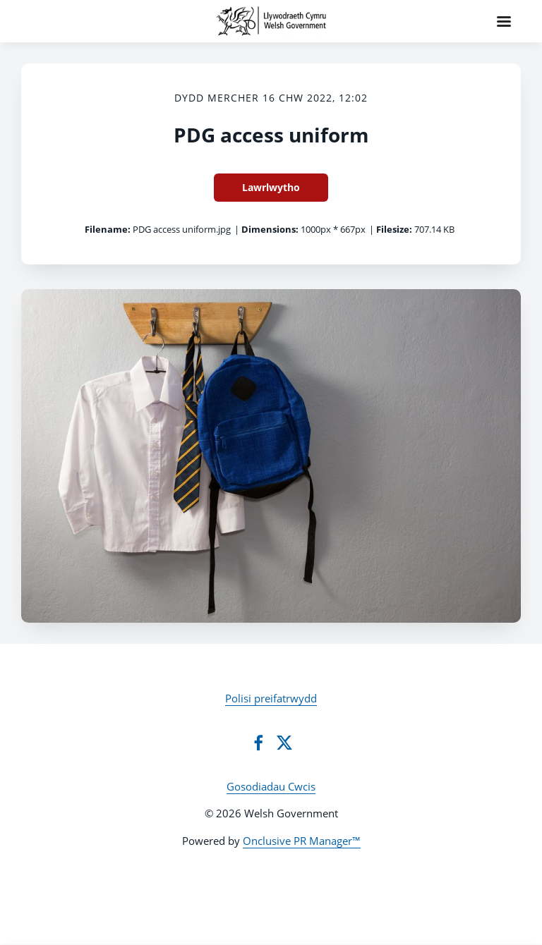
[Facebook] (258, 742)
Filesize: (394, 229)
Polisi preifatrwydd (271, 698)
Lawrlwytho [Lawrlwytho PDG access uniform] (271, 187)
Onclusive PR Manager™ (302, 841)
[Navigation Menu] (504, 21)
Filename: (108, 229)
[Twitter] (284, 742)
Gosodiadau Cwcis (271, 786)
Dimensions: (270, 229)
